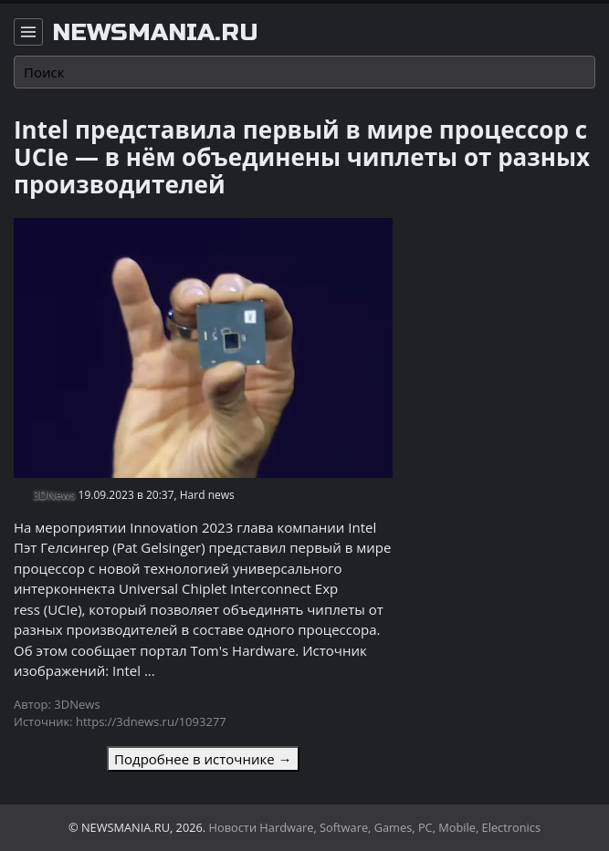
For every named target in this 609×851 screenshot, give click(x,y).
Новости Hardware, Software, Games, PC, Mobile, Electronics (375, 827)
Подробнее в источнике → (202, 759)
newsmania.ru (155, 32)
